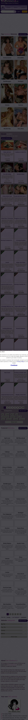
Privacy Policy (20, 361)
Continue (14, 365)
